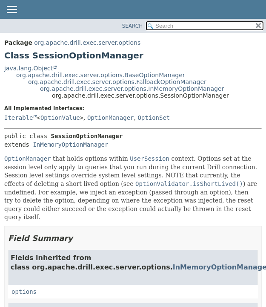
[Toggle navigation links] (11, 10)
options (24, 291)
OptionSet (153, 117)
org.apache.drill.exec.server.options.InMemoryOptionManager (132, 88)
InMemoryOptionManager (70, 144)
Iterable (18, 117)
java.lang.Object (28, 68)
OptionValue (60, 117)
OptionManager (110, 117)
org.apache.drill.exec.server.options (87, 42)
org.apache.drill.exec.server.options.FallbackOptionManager (117, 81)
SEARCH (132, 26)
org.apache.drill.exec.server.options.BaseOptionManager (100, 75)
